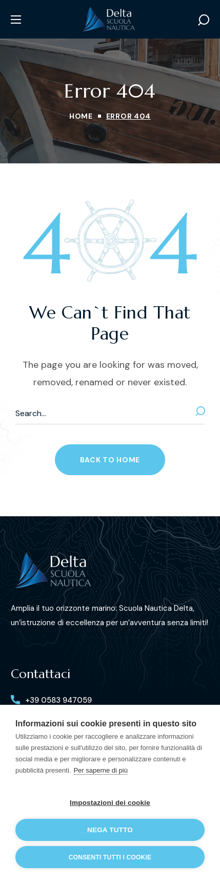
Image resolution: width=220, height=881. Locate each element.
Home (81, 116)
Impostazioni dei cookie (110, 803)
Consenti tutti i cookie (110, 857)
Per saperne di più (100, 770)
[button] (203, 19)
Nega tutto (110, 830)
